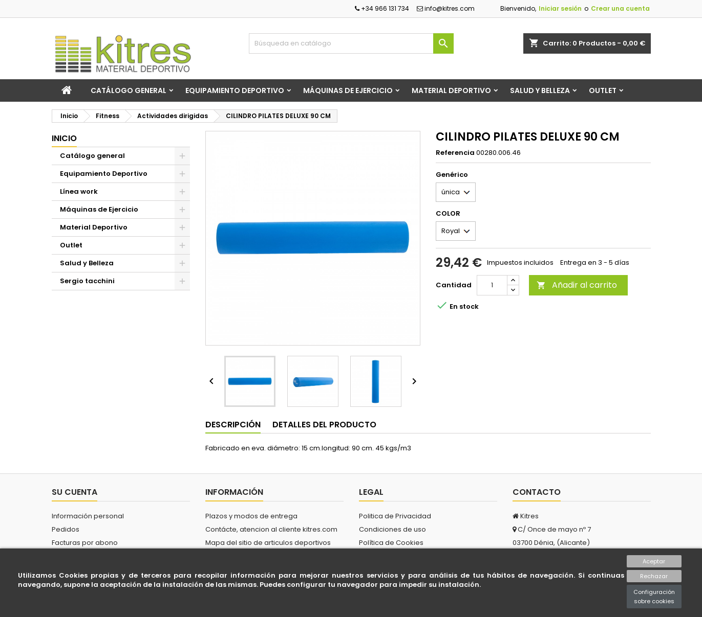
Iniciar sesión (560, 8)
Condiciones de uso (392, 529)
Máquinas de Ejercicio (348, 90)
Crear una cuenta (620, 8)
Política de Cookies (391, 542)
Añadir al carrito (577, 285)
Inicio (64, 138)
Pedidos (65, 529)
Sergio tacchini (87, 281)
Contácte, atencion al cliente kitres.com (271, 529)
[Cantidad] (492, 285)
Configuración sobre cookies (654, 596)
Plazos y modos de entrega (251, 516)
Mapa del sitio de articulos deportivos (268, 542)
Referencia (455, 152)
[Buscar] (351, 43)
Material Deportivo (451, 90)
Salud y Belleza (540, 90)
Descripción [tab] (233, 424)
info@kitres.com (446, 8)
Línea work (79, 191)
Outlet (602, 90)
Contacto (537, 492)
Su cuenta (74, 492)
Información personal (88, 516)
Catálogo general (128, 90)
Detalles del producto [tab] (324, 424)
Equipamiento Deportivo (234, 90)
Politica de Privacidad (395, 516)
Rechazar (654, 576)
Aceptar (654, 561)
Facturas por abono (85, 542)
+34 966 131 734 (382, 8)
